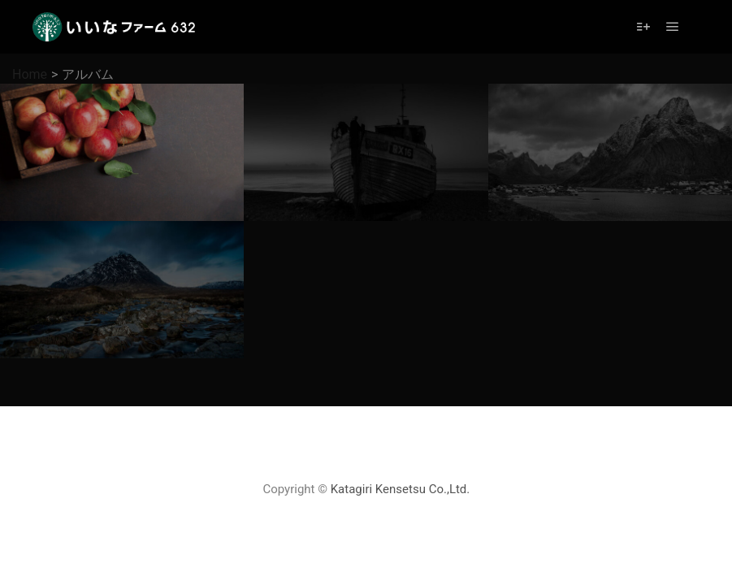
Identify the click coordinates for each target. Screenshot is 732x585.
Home (29, 74)
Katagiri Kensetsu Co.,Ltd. (400, 489)
